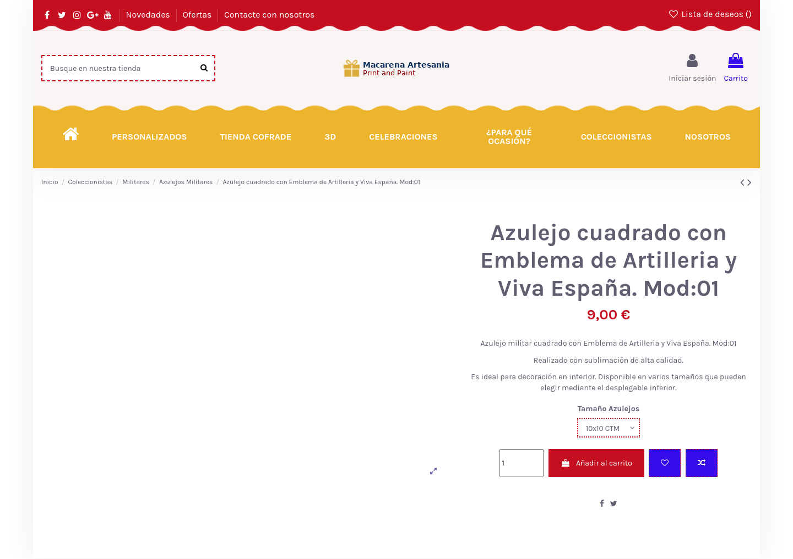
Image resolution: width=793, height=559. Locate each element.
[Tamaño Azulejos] (608, 428)
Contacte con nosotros (269, 14)
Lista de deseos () (710, 14)
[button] (509, 137)
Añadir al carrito (596, 463)
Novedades (149, 14)
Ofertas (198, 14)
